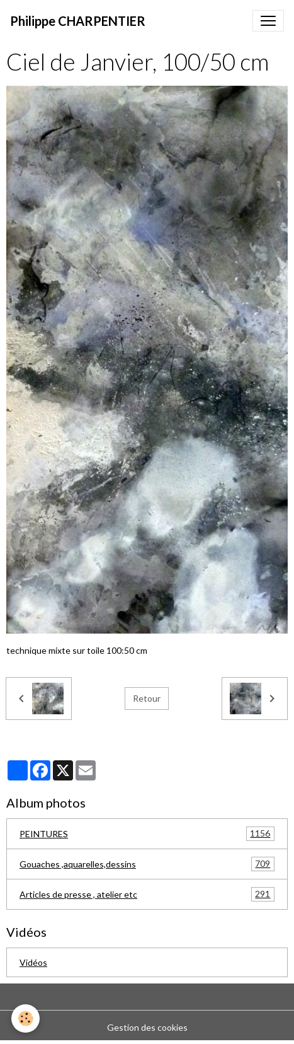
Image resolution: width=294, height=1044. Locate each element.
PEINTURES (147, 833)
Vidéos (33, 962)
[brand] (77, 20)
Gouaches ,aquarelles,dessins (147, 864)
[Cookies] (25, 1018)
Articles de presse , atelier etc (147, 894)
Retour (147, 698)
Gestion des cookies (147, 1027)
